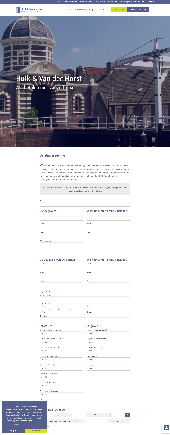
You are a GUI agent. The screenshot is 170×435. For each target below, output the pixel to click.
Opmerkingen (44, 426)
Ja (43, 306)
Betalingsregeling (138, 9)
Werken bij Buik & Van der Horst (132, 1)
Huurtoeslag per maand (48, 374)
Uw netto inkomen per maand (50, 330)
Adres (42, 224)
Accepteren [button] (36, 431)
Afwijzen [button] (13, 431)
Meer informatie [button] (12, 424)
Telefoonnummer (46, 241)
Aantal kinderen (45, 295)
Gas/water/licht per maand (96, 339)
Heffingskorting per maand (49, 356)
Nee (89, 306)
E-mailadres (44, 250)
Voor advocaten (86, 1)
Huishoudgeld (92, 356)
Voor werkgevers (70, 1)
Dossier (42, 201)
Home (58, 1)
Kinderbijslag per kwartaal (49, 347)
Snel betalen (118, 9)
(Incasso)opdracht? (100, 9)
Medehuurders (47, 304)
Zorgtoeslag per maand (48, 382)
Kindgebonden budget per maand (52, 365)
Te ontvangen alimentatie (49, 391)
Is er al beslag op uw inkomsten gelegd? (56, 310)
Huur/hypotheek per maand (97, 330)
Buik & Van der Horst (30, 10)
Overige (42, 400)
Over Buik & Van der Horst (106, 1)
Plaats (42, 232)
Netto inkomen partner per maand (52, 339)
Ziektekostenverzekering (95, 347)
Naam (42, 215)
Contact (151, 1)
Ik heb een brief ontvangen (77, 9)
